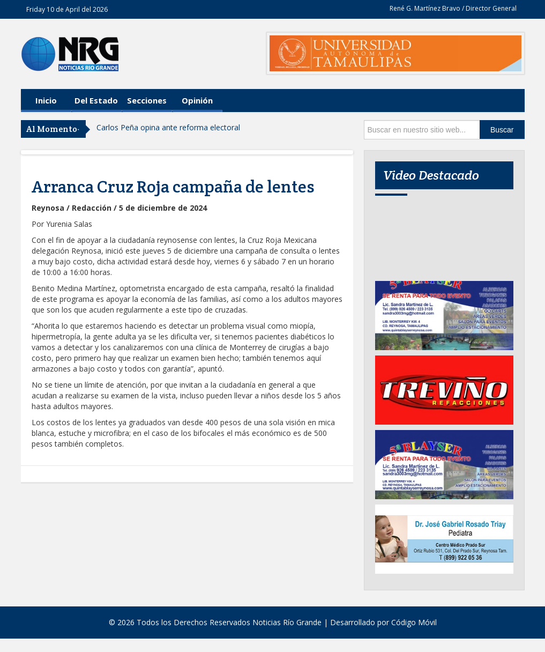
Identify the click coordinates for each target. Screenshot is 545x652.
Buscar (502, 129)
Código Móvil (414, 622)
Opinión (197, 100)
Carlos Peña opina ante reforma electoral (168, 127)
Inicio (46, 100)
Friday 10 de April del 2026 (67, 9)
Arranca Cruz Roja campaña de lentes (173, 186)
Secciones (147, 100)
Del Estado (96, 100)
